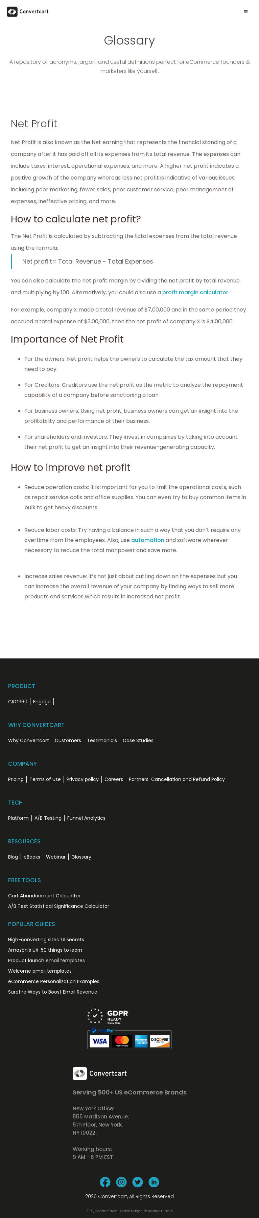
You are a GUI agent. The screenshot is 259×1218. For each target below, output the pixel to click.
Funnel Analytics (86, 818)
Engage (42, 701)
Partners (138, 779)
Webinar (56, 857)
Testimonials (102, 740)
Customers (68, 740)
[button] (245, 11)
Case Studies (138, 740)
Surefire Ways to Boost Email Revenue (52, 992)
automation (147, 540)
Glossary (81, 857)
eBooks (32, 857)
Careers (113, 779)
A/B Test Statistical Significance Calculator (58, 906)
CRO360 (17, 701)
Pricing (16, 779)
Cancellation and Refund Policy (188, 779)
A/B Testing (48, 818)
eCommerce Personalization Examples (53, 981)
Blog (13, 857)
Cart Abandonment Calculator (44, 895)
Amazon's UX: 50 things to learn (45, 950)
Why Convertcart (28, 740)
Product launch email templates (46, 960)
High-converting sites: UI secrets (46, 939)
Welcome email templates (40, 971)
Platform (18, 818)
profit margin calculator (195, 292)
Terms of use (45, 779)
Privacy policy (83, 779)
